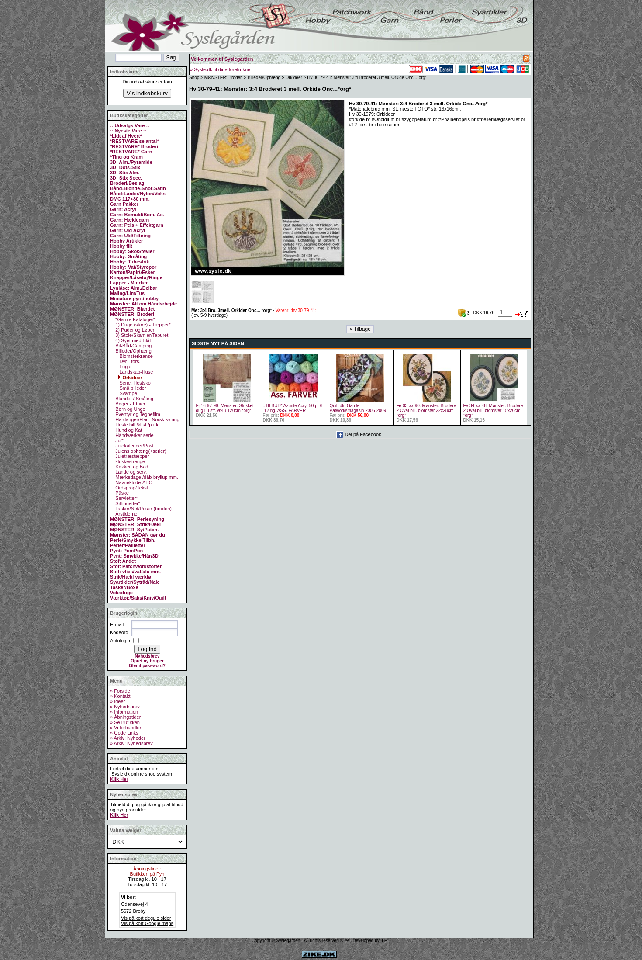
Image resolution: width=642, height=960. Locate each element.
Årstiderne (125, 513)
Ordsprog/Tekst (131, 487)
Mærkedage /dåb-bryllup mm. (146, 477)
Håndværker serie (133, 435)
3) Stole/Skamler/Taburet (141, 335)
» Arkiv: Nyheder (127, 738)
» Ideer (117, 701)
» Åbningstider (125, 717)
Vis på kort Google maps (147, 923)
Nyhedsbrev (147, 656)
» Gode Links (124, 732)
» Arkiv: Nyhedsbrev (131, 743)
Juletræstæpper (131, 456)
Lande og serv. (130, 472)
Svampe (127, 393)
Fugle (124, 366)
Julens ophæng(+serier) (140, 451)
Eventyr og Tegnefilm (137, 414)
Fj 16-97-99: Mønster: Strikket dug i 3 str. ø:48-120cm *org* (225, 408)
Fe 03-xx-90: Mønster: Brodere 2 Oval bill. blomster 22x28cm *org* (426, 410)
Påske (121, 493)
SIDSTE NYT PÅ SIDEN (218, 343)
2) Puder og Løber (134, 330)
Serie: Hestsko (134, 382)
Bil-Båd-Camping (133, 345)
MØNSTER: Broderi (223, 77)
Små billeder (132, 388)
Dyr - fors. (129, 361)
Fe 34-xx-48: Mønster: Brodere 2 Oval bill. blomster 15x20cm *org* (493, 410)
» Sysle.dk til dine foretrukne (220, 69)
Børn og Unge (129, 409)
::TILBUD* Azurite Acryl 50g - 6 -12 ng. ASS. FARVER (293, 408)
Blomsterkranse (135, 356)
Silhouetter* (127, 503)
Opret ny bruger (147, 660)
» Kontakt (120, 696)
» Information (124, 711)
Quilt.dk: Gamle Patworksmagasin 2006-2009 (358, 408)
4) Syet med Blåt (132, 340)
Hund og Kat (128, 430)
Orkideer (130, 377)
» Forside (120, 690)
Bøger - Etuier (129, 403)
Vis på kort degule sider (146, 918)
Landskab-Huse (135, 371)
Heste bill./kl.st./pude (137, 424)
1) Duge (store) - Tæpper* (142, 324)
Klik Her (119, 779)
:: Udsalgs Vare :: (129, 125)
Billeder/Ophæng (133, 351)
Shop (194, 77)
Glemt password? (147, 665)
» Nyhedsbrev (125, 706)
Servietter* (126, 498)
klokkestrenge (129, 461)
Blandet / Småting (133, 398)
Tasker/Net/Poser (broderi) (143, 508)
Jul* (118, 440)
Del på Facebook (363, 434)
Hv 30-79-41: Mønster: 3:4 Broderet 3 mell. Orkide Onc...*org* (367, 77)
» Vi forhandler (125, 727)
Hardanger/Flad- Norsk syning (146, 419)
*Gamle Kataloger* (134, 319)
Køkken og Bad (131, 466)
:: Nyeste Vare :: (128, 130)
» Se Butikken (125, 722)
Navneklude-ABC (133, 482)
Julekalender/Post (134, 445)
